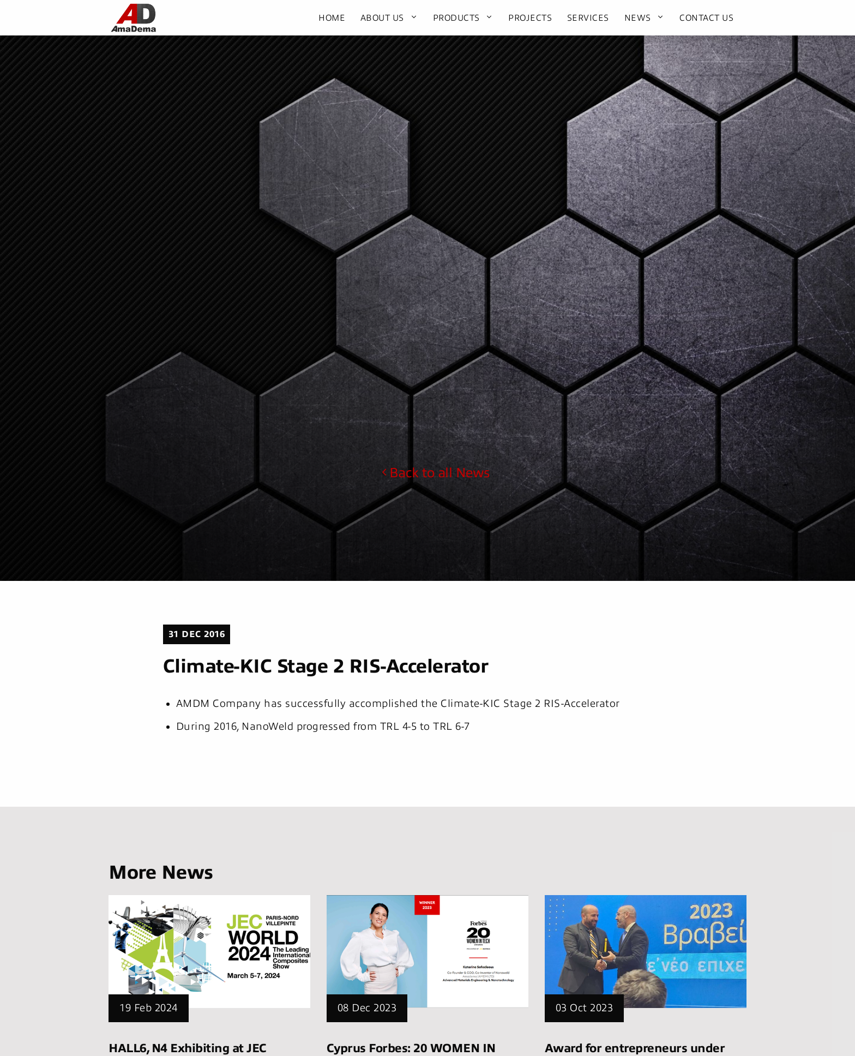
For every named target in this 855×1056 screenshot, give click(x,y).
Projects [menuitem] (530, 18)
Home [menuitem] (331, 18)
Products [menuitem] (456, 18)
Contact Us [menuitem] (706, 18)
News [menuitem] (637, 18)
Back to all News (436, 473)
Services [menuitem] (588, 18)
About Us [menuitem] (382, 18)
